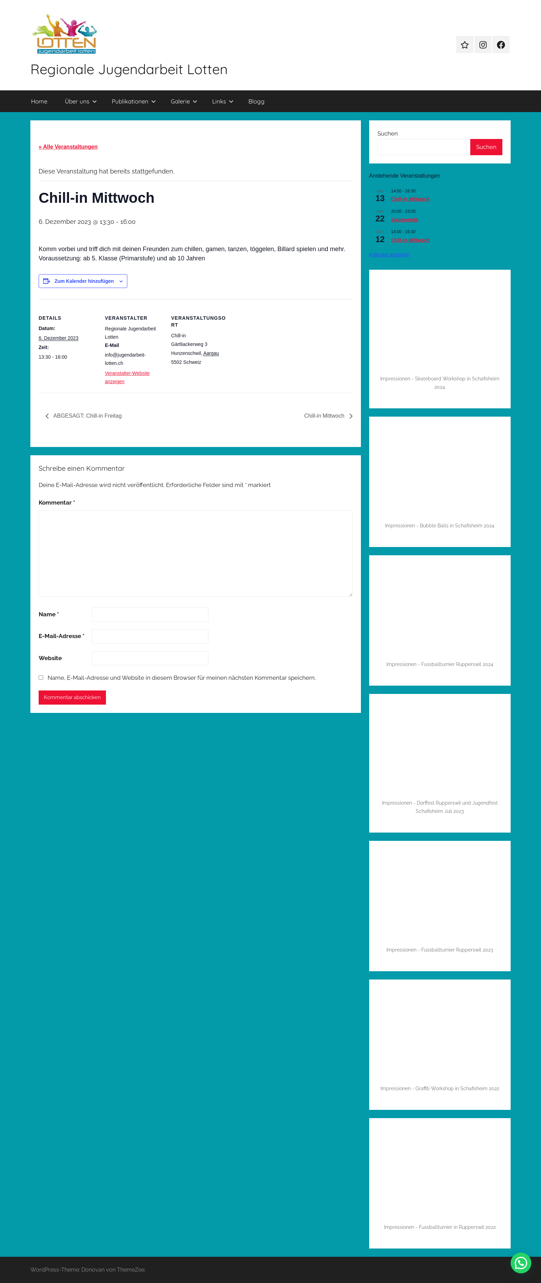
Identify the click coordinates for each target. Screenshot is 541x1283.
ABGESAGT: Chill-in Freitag (87, 416)
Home (39, 101)
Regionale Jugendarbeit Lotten (129, 69)
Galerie (184, 101)
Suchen (387, 133)
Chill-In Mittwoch (410, 199)
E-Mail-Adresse (62, 636)
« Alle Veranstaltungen (68, 147)
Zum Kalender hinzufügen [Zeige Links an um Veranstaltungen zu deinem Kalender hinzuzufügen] (84, 281)
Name (49, 614)
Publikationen (134, 101)
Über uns (81, 101)
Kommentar (57, 502)
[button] (521, 1263)
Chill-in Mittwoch (325, 416)
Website (50, 658)
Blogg (256, 101)
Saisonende (405, 219)
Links (223, 101)
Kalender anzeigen (389, 254)
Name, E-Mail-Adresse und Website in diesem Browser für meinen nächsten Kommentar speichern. (182, 677)
